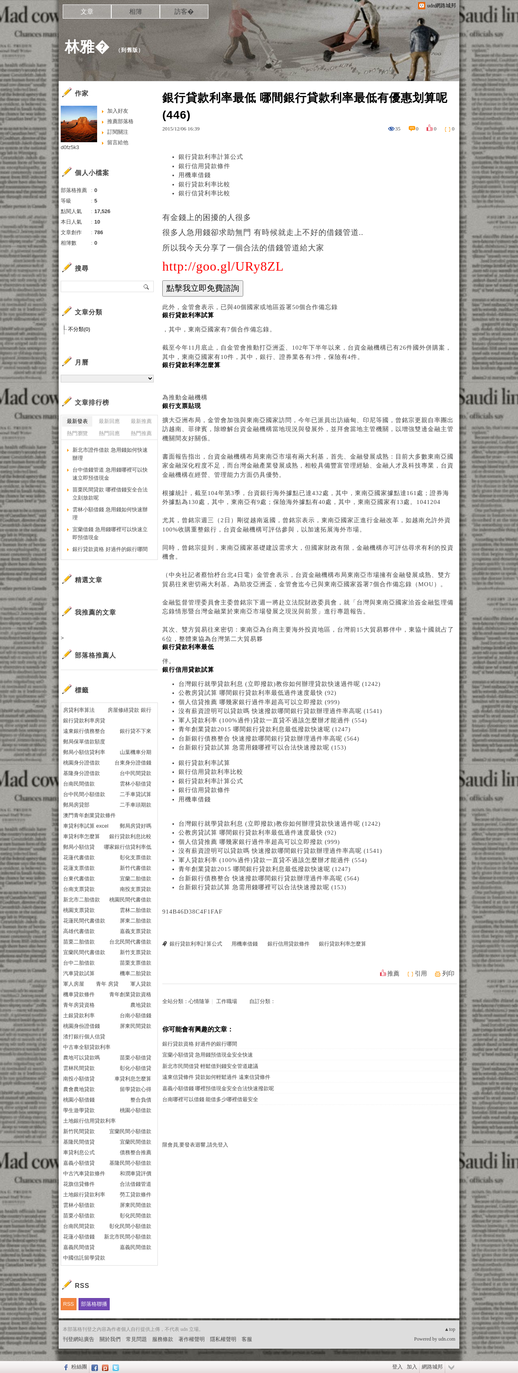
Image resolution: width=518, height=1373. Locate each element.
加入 (412, 1367)
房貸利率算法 (79, 710)
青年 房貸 (107, 984)
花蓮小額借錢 (79, 1237)
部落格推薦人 (95, 655)
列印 (448, 973)
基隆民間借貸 (79, 1142)
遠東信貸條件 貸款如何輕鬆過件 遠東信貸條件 (216, 1077)
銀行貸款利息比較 (130, 836)
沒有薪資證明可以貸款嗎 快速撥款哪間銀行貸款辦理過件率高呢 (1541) (280, 711)
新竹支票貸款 (135, 952)
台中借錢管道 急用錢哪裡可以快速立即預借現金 (110, 474)
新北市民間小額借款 (127, 1237)
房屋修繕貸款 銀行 (129, 710)
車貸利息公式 (79, 1152)
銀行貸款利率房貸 (84, 720)
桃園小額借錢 (79, 1100)
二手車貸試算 (135, 794)
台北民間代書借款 (130, 942)
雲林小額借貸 (135, 784)
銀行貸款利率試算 (204, 763)
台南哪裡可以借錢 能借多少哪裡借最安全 (210, 1099)
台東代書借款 (79, 878)
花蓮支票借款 (79, 868)
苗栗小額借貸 (135, 1058)
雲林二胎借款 (135, 910)
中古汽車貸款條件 (84, 1173)
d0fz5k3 (70, 147)
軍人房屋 (73, 984)
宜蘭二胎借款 (135, 878)
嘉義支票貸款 (135, 931)
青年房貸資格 (79, 1005)
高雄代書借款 (79, 931)
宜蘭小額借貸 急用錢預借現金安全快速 (207, 1055)
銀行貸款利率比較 (204, 184)
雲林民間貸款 (79, 1068)
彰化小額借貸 (135, 1068)
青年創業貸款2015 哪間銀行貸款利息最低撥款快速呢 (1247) (264, 729)
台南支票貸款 (79, 889)
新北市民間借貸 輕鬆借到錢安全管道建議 (210, 1066)
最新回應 (109, 421)
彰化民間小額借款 (130, 1226)
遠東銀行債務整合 (84, 731)
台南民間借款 (79, 784)
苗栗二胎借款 (79, 942)
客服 (247, 1339)
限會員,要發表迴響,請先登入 (195, 1145)
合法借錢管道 (135, 1184)
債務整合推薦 (135, 1152)
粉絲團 (79, 1367)
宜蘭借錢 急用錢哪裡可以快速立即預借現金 (110, 533)
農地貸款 (140, 1005)
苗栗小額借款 (79, 1216)
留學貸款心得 (135, 1089)
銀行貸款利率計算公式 (210, 157)
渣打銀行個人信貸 (84, 1036)
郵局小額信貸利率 (84, 752)
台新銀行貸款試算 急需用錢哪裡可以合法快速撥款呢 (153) (262, 747)
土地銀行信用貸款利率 (89, 1121)
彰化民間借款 (135, 1216)
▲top (449, 1329)
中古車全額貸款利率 (86, 1047)
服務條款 (162, 1339)
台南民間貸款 (79, 1226)
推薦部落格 (120, 121)
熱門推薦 (141, 433)
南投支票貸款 (135, 889)
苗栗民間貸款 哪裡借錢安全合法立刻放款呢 (110, 494)
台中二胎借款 (79, 963)
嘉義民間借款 (135, 1247)
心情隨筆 (199, 1001)
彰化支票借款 (135, 857)
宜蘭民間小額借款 (130, 1131)
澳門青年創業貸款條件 (89, 815)
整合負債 (140, 1100)
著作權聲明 (191, 1339)
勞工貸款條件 (135, 1194)
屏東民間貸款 (135, 1026)
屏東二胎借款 (135, 921)
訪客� (184, 11)
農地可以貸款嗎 (81, 1058)
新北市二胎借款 (81, 900)
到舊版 (129, 50)
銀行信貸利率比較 (204, 193)
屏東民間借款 (135, 1205)
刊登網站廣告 (78, 1339)
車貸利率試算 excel (85, 826)
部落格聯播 (94, 1304)
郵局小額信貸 (79, 847)
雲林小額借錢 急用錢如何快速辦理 (110, 513)
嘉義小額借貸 (79, 1163)
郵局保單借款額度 (84, 742)
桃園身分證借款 (81, 763)
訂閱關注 (117, 132)
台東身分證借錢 (133, 763)
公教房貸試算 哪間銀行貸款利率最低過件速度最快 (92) (257, 693)
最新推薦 (141, 421)
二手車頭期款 (135, 805)
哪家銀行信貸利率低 (127, 847)
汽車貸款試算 (79, 973)
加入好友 (117, 111)
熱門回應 (109, 433)
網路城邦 (432, 1367)
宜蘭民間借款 (135, 1142)
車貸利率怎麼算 (81, 836)
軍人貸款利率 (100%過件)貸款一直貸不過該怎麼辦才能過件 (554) (272, 720)
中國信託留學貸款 (84, 1258)
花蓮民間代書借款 (84, 921)
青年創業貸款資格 (130, 994)
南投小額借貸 (79, 1079)
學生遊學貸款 (79, 1110)
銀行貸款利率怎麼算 (342, 944)
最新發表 (77, 421)
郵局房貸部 (76, 805)
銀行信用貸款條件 (204, 166)
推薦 (393, 973)
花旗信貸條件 (79, 1184)
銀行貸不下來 (135, 731)
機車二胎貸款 (135, 973)
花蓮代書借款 (79, 857)
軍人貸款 (140, 984)
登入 (397, 1367)
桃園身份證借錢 (81, 1026)
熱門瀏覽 (77, 433)
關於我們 (110, 1339)
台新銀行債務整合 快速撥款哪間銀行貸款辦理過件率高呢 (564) (268, 738)
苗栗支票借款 (135, 963)
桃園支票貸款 (79, 910)
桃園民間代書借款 (130, 900)
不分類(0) (79, 329)
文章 (87, 11)
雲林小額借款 (79, 1205)
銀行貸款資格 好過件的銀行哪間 (199, 1044)
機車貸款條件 (79, 994)
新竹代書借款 (135, 868)
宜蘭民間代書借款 (84, 952)
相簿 (135, 11)
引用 (421, 973)
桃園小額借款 (135, 1110)
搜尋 (147, 286)
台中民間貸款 (135, 773)
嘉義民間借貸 (79, 1247)
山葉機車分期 (135, 752)
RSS (68, 1304)
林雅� (87, 46)
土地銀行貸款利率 (84, 1194)
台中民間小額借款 (84, 794)
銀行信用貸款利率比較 (210, 772)
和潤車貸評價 (135, 1173)
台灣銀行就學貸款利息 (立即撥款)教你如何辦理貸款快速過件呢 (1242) (279, 684)
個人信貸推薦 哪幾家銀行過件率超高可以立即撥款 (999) (259, 702)
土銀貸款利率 (79, 1015)
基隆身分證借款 (81, 773)
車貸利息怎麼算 (133, 1079)
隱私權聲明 (223, 1339)
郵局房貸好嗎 (135, 826)
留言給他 (117, 142)
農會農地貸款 (79, 1089)
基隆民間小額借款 (130, 1163)
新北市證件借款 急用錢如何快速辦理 (110, 454)
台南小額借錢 (135, 1015)
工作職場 (226, 1001)
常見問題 (136, 1339)
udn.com (446, 1339)
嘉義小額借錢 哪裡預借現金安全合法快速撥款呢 (218, 1088)
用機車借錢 (194, 175)
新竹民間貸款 (79, 1131)
